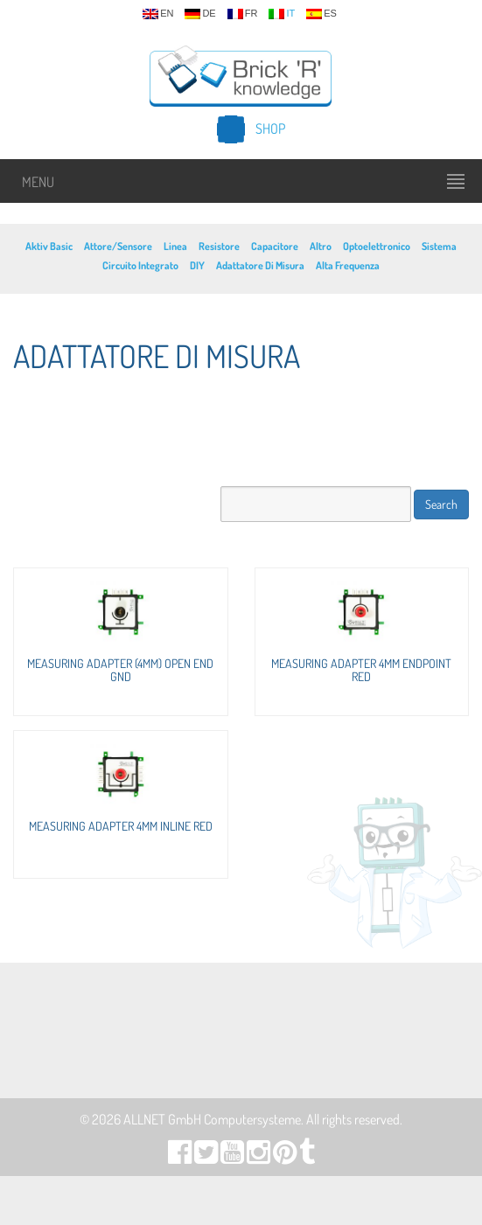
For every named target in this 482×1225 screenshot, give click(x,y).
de (200, 14)
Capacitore (274, 246)
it (282, 14)
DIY (197, 265)
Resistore (219, 246)
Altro (321, 246)
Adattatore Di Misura (260, 265)
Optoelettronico (376, 246)
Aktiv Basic (49, 246)
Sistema (439, 246)
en (158, 14)
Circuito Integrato (140, 265)
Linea (175, 246)
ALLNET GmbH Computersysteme (212, 1119)
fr (242, 14)
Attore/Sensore (118, 246)
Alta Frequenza (348, 265)
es (321, 14)
